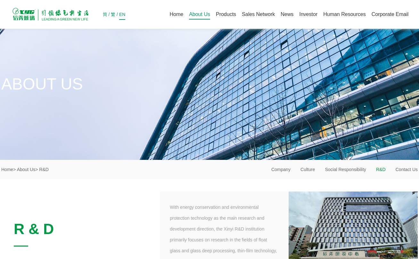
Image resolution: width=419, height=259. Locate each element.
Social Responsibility (345, 169)
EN (122, 16)
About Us (199, 14)
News (287, 14)
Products (226, 14)
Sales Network (258, 14)
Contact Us (407, 169)
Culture (307, 169)
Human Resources (344, 14)
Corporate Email (390, 14)
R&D (381, 169)
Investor (308, 14)
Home (176, 14)
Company (281, 169)
